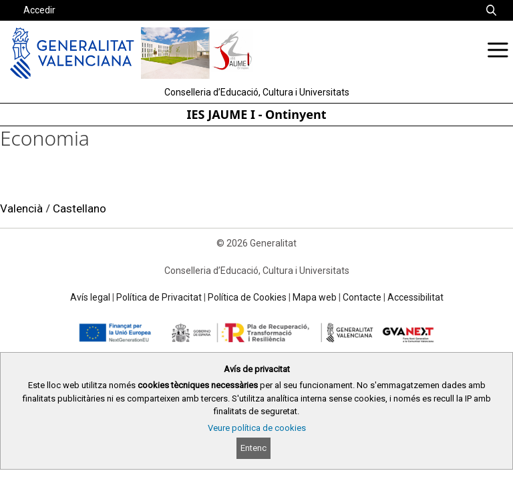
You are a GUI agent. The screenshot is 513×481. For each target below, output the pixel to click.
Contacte (362, 297)
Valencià (21, 208)
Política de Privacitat (159, 297)
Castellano (79, 208)
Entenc (253, 448)
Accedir (39, 10)
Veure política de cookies (257, 428)
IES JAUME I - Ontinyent (257, 114)
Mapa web (315, 297)
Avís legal (90, 297)
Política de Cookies (247, 297)
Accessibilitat (415, 297)
